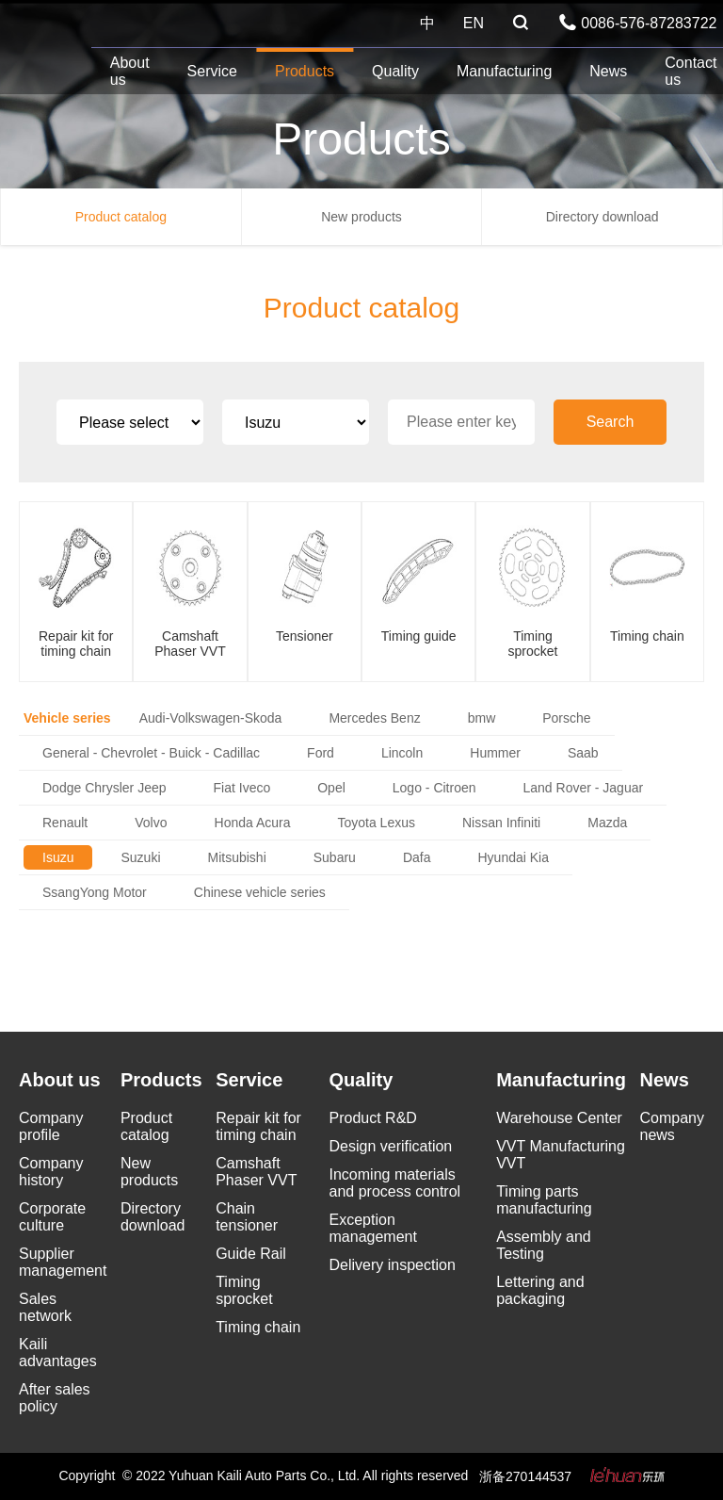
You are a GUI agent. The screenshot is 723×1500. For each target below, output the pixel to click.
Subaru (334, 857)
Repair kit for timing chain (258, 1126)
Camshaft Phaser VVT (256, 1171)
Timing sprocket (244, 1290)
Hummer (495, 752)
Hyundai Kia (513, 857)
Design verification (391, 1146)
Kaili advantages (58, 1352)
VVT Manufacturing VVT (560, 1154)
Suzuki (140, 857)
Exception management (373, 1228)
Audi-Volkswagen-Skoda (210, 718)
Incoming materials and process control (395, 1182)
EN (473, 23)
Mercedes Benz (374, 718)
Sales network (45, 1307)
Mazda (607, 822)
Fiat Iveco (242, 787)
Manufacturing (504, 71)
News (608, 71)
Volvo (151, 822)
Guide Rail (251, 1254)
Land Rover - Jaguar (583, 787)
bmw (482, 718)
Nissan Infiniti (501, 822)
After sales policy (54, 1397)
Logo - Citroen (434, 787)
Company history (51, 1171)
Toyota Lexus (376, 822)
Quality (395, 71)
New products (361, 216)
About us (130, 71)
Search (610, 422)
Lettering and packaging (540, 1290)
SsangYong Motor (94, 892)
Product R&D (373, 1118)
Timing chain (258, 1327)
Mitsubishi (237, 857)
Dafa (417, 857)
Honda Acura (253, 822)
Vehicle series (67, 718)
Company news (672, 1126)
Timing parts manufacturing (543, 1199)
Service (212, 71)
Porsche (566, 718)
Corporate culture (52, 1216)
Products (304, 71)
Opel (331, 787)
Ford (320, 752)
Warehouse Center (559, 1118)
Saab (583, 752)
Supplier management (62, 1262)
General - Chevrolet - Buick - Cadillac (151, 752)
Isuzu (57, 857)
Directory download (602, 216)
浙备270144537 (525, 1476)
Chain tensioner (247, 1216)
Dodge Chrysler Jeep (104, 787)
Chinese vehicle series (260, 892)
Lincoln (402, 752)
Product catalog (121, 216)
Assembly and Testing (543, 1245)
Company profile (51, 1126)
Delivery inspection (392, 1265)
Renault (65, 822)
